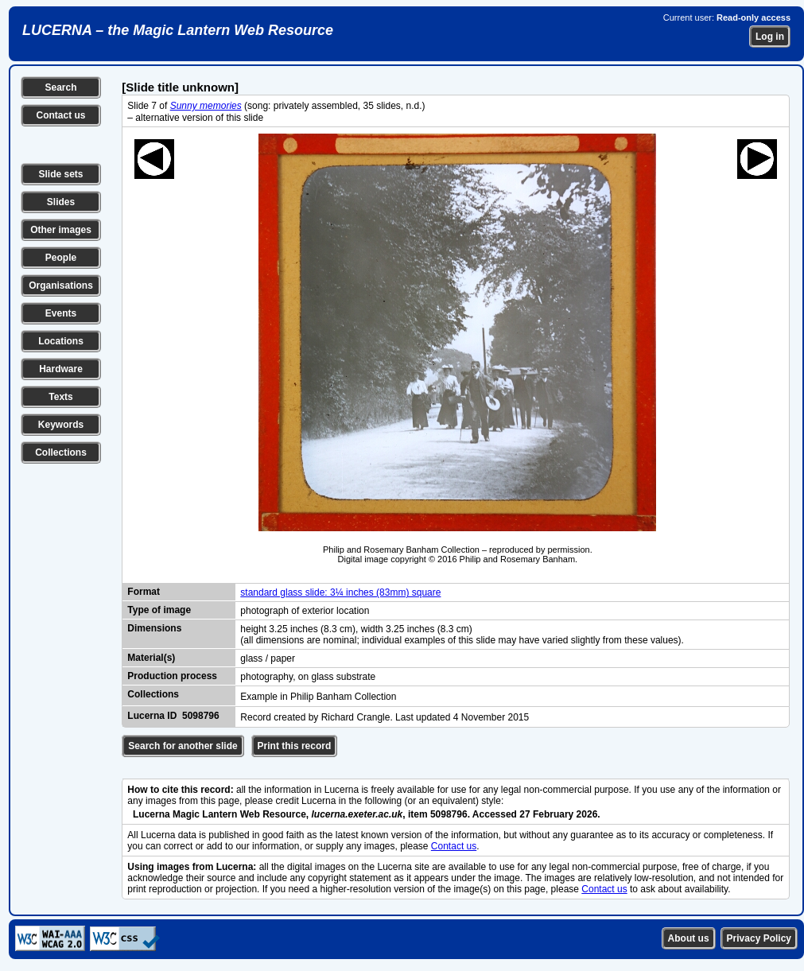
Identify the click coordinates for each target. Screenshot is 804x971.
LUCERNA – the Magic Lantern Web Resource (177, 30)
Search (60, 87)
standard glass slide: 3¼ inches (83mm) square (340, 592)
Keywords (61, 424)
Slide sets (60, 174)
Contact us (60, 115)
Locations (61, 341)
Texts (60, 396)
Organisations (61, 285)
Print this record (295, 746)
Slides (61, 202)
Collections (61, 452)
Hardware (61, 369)
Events (60, 313)
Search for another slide (182, 746)
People (60, 257)
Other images (60, 229)
